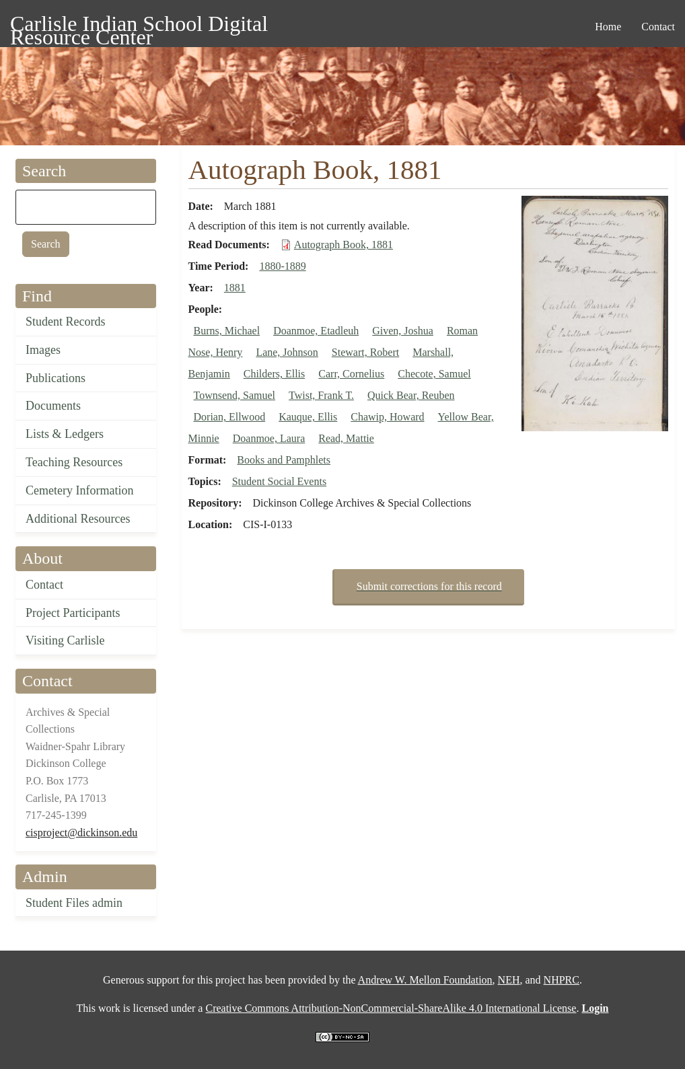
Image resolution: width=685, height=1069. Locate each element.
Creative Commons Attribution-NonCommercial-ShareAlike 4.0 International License (390, 1008)
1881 (235, 287)
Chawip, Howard (387, 416)
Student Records (66, 321)
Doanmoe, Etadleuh (316, 330)
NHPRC (561, 980)
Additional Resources (78, 518)
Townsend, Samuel (235, 395)
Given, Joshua (402, 330)
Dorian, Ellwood (230, 416)
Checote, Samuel (434, 373)
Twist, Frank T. (321, 395)
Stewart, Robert (365, 352)
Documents (53, 405)
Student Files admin (74, 903)
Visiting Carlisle (65, 640)
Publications (55, 378)
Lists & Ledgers (65, 434)
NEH (509, 980)
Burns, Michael (227, 330)
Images (43, 350)
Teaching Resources (74, 462)
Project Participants (73, 613)
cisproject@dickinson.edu (81, 832)
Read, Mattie (346, 438)
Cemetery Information (79, 490)
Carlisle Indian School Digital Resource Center (139, 25)
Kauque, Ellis (308, 416)
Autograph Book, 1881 (343, 244)
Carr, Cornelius (351, 373)
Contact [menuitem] (658, 26)
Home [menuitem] (608, 26)
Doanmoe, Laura (269, 438)
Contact (44, 584)
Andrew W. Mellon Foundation (425, 980)
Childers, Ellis (274, 373)
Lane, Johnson (287, 352)
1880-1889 (282, 266)
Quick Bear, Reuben (411, 395)
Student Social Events (279, 481)
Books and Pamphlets (283, 460)
